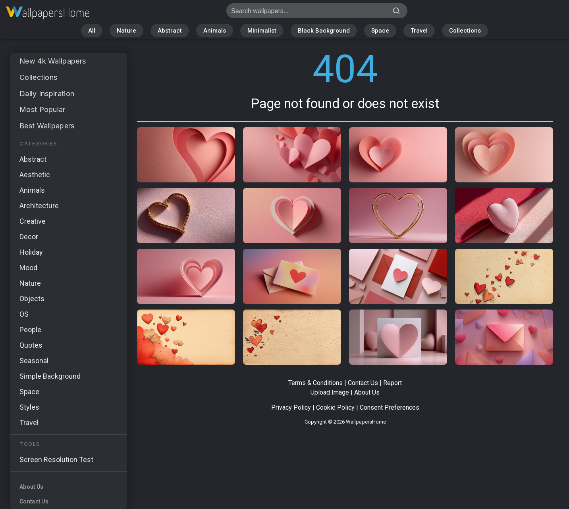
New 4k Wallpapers (52, 61)
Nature (126, 30)
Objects (31, 298)
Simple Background (50, 376)
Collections (465, 30)
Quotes (30, 345)
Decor (28, 236)
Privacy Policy (291, 407)
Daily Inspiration (46, 93)
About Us (31, 487)
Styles (29, 407)
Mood (28, 267)
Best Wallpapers (47, 126)
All (91, 30)
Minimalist (261, 30)
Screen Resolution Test (56, 459)
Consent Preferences (389, 407)
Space (380, 30)
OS (24, 314)
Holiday (31, 252)
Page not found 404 (47, 12)
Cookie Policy (335, 407)
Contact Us (33, 501)
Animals (214, 30)
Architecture (39, 205)
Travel (419, 30)
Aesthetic (34, 174)
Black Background (324, 30)
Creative (32, 221)
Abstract (170, 30)
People (30, 329)
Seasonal (33, 360)
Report (392, 383)
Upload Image (330, 392)
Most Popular (42, 109)
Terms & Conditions (315, 383)
